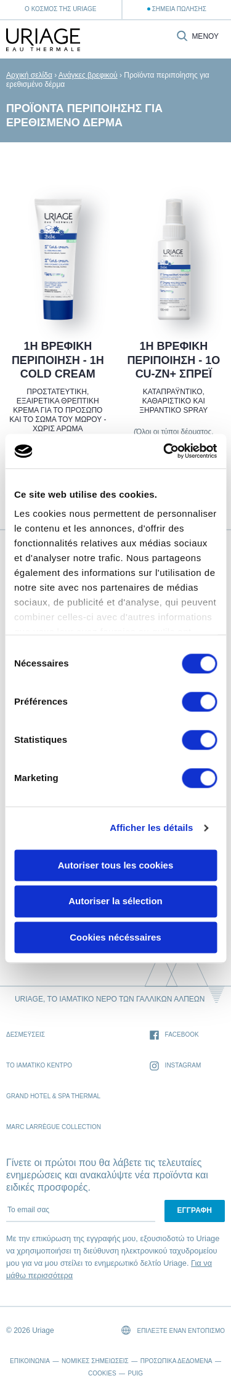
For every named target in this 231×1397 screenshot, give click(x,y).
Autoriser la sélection (115, 901)
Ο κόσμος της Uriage (60, 9)
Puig (135, 1373)
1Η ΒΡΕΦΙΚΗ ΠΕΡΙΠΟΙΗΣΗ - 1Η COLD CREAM (58, 360)
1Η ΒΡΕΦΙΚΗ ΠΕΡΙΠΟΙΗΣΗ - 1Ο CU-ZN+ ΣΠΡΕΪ (173, 360)
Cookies (102, 1373)
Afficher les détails (151, 827)
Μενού (205, 37)
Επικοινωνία (30, 1361)
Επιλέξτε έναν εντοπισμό (173, 1330)
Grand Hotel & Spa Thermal (53, 1096)
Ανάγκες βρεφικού (88, 75)
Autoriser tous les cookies (116, 865)
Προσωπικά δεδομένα (176, 1361)
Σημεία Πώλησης (179, 9)
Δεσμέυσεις (25, 1034)
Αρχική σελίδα (29, 75)
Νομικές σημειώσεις (95, 1361)
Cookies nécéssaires (115, 937)
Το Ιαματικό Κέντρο (39, 1065)
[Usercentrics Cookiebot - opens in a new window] (164, 451)
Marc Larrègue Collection (53, 1127)
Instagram (175, 1066)
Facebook (174, 1035)
